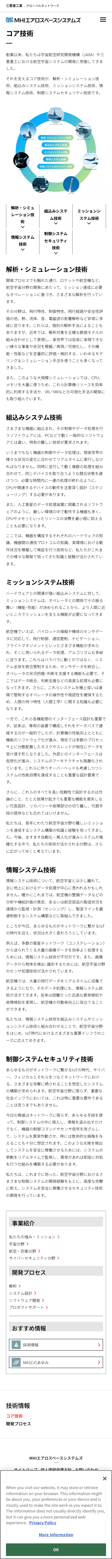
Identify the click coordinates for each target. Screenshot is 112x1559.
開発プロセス (18, 1424)
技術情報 (18, 1405)
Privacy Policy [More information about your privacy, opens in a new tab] (42, 1523)
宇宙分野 (16, 1244)
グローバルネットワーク (32, 5)
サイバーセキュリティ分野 (32, 1258)
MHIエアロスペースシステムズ (56, 1458)
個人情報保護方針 (56, 1470)
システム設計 (20, 1293)
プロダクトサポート (26, 1307)
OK (56, 1550)
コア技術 (14, 1416)
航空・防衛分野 (22, 1251)
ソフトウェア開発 (24, 1300)
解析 (13, 1286)
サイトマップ (25, 1470)
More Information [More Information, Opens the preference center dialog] (56, 1535)
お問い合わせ (86, 1470)
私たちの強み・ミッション (32, 1237)
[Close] (104, 1479)
